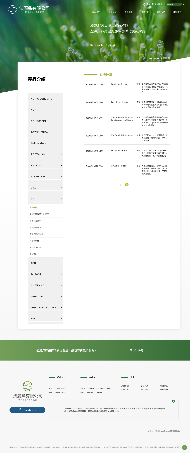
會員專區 (129, 12)
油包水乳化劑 (35, 247)
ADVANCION (38, 176)
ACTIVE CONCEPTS (41, 98)
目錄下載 (145, 12)
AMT (33, 109)
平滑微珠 (33, 254)
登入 (146, 4)
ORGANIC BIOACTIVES (43, 307)
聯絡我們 (161, 12)
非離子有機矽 (35, 227)
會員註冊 (156, 4)
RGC (33, 318)
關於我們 (177, 12)
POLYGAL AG (38, 154)
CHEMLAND (37, 285)
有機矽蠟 (33, 207)
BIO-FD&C (36, 165)
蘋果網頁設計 (175, 431)
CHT (33, 198)
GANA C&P (37, 296)
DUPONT (36, 274)
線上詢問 (136, 350)
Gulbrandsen (38, 143)
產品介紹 (96, 12)
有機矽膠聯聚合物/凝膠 (39, 214)
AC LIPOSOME (39, 121)
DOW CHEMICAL (40, 132)
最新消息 (112, 12)
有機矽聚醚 (34, 240)
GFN (33, 263)
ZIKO (33, 187)
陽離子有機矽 (35, 220)
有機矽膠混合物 (36, 233)
